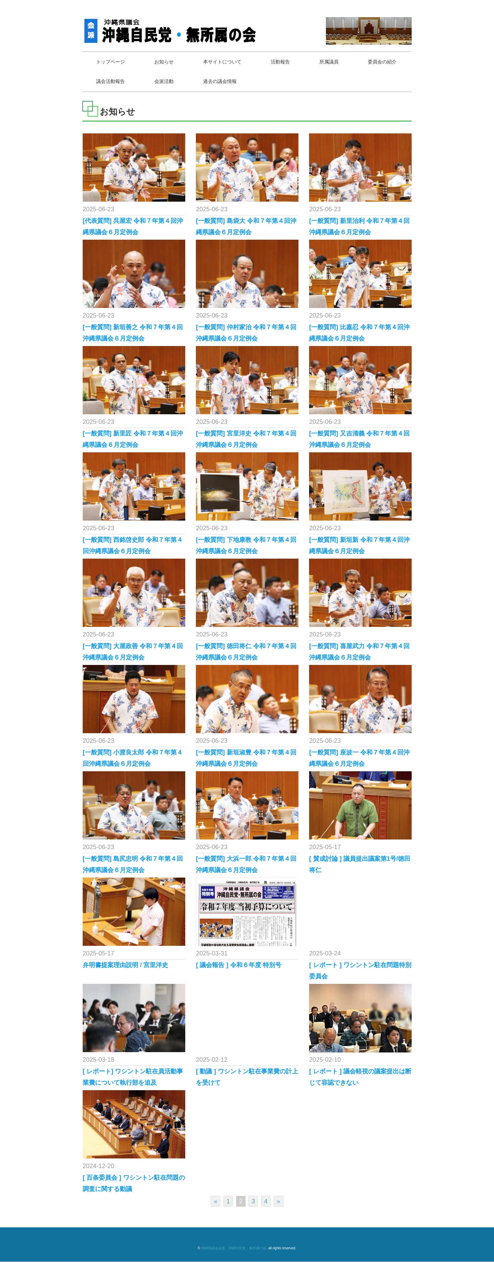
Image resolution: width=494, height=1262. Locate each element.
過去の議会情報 (281, 81)
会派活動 (225, 81)
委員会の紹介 (111, 81)
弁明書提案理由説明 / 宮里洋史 (125, 965)
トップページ (111, 61)
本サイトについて (225, 61)
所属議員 (333, 61)
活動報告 (284, 61)
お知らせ (165, 61)
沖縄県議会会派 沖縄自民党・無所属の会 (233, 1248)
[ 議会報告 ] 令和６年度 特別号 (238, 965)
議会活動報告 (170, 81)
